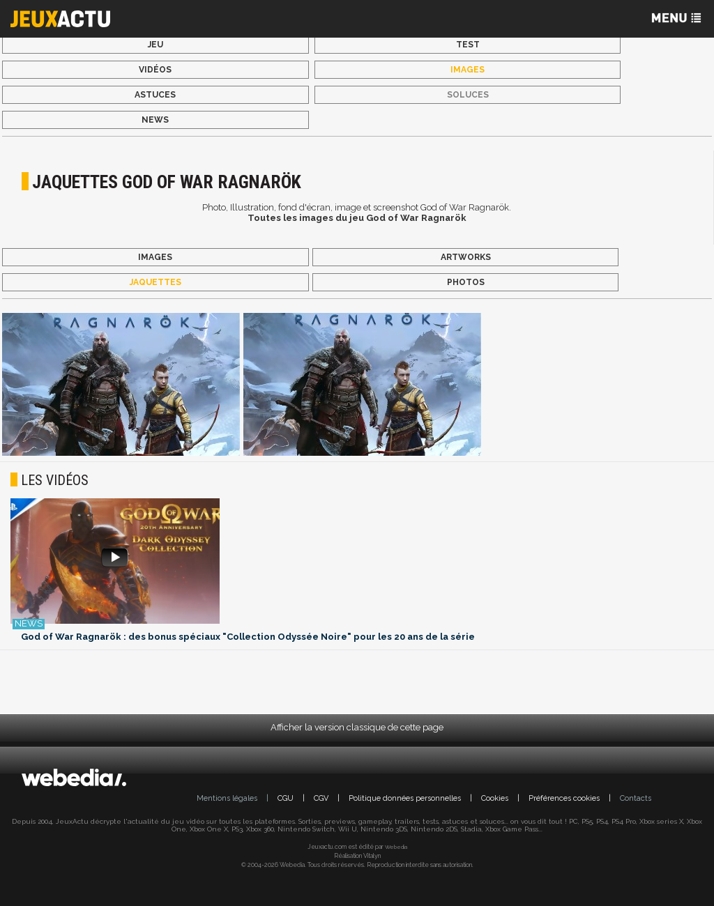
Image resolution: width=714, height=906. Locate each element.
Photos (466, 282)
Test (468, 44)
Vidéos (155, 70)
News (155, 120)
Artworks (466, 257)
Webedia (396, 846)
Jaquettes (155, 282)
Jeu (155, 44)
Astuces (155, 95)
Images (467, 70)
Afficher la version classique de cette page (357, 727)
